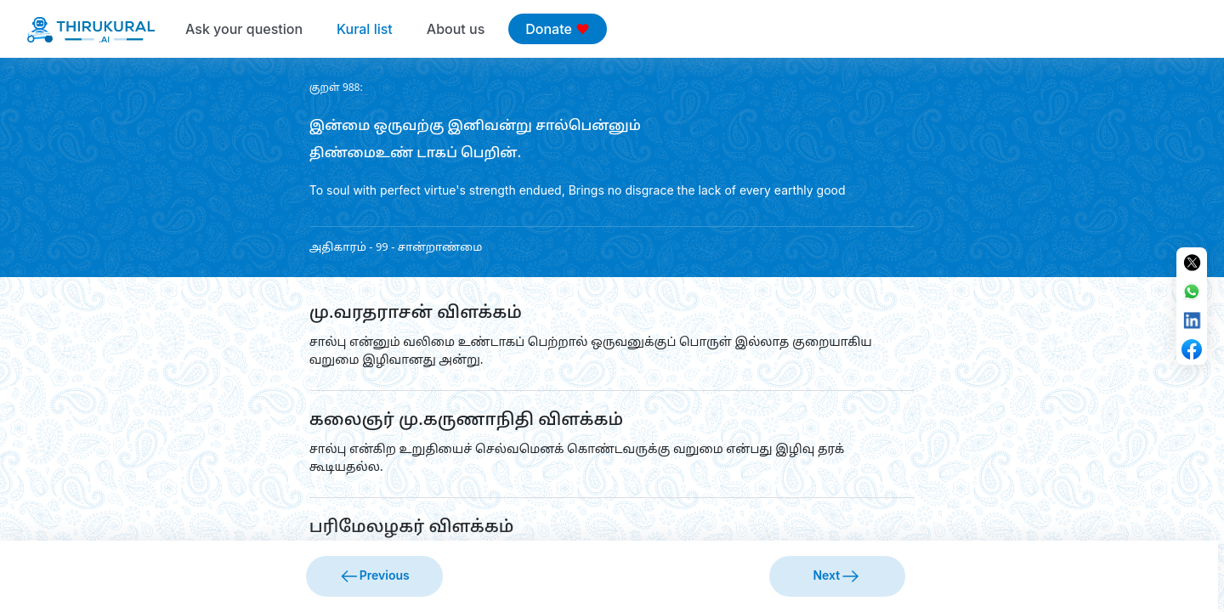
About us (455, 28)
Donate (557, 28)
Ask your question (244, 28)
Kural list (365, 28)
